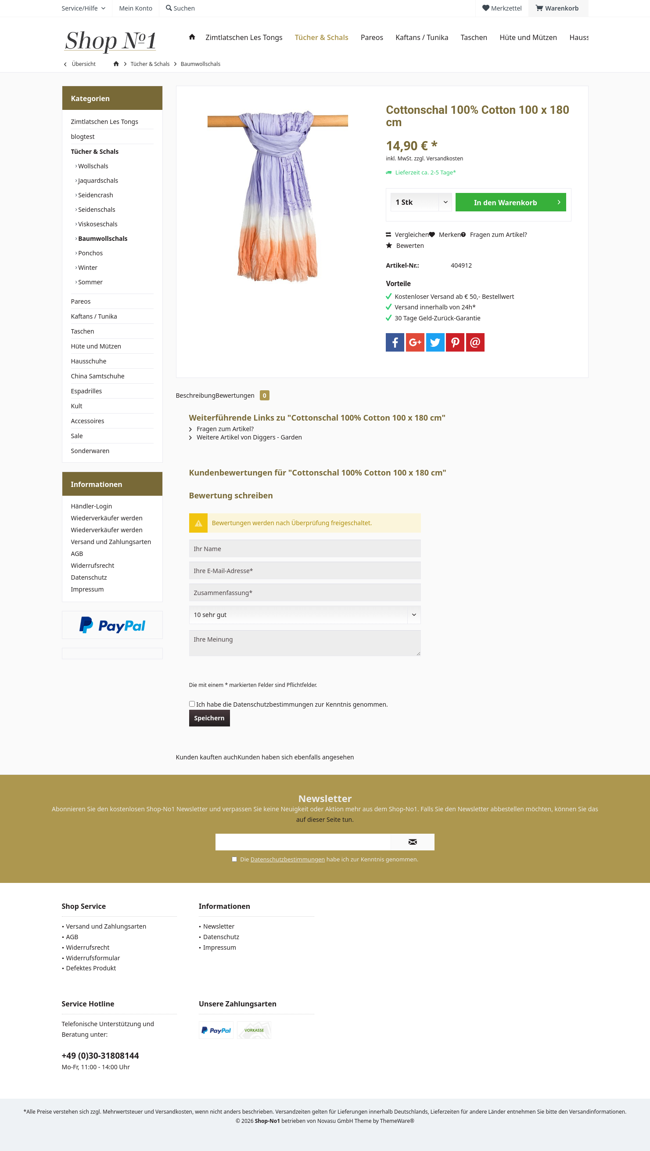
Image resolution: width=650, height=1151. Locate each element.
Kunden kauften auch (207, 757)
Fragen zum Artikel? (494, 234)
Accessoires (87, 421)
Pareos (81, 301)
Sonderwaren (90, 451)
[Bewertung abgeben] (305, 615)
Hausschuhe (89, 361)
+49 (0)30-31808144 (100, 1055)
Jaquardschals (98, 180)
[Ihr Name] (305, 548)
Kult (77, 406)
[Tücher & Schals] (322, 38)
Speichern (209, 718)
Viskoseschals (97, 224)
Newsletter (218, 926)
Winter (87, 267)
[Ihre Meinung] (305, 643)
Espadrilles (86, 391)
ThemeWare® (397, 1121)
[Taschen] (474, 38)
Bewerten (405, 245)
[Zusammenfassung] (305, 592)
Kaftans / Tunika (94, 316)
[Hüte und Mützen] (528, 38)
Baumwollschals (102, 238)
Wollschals (92, 166)
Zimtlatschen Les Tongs (104, 121)
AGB (77, 553)
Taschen (82, 331)
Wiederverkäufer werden (107, 518)
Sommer (90, 282)
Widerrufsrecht (93, 565)
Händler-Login (91, 506)
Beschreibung (196, 395)
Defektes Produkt (91, 968)
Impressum (87, 589)
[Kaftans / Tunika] (421, 38)
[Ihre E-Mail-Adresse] (305, 570)
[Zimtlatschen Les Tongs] (244, 38)
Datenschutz (89, 577)
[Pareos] (372, 38)
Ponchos (90, 253)
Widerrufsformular (93, 958)
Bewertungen (242, 395)
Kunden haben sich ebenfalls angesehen (295, 757)
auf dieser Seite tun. (325, 819)
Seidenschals (96, 209)
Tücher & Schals (95, 151)
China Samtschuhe (98, 376)
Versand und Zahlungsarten (111, 541)
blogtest (83, 136)
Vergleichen (407, 234)
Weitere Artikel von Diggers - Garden (245, 437)
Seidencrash (95, 195)
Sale (77, 436)
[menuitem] (558, 8)
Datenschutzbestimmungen (273, 704)
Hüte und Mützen (96, 346)
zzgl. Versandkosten (438, 158)
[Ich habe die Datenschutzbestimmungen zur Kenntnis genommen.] (192, 704)
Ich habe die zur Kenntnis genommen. (292, 704)
